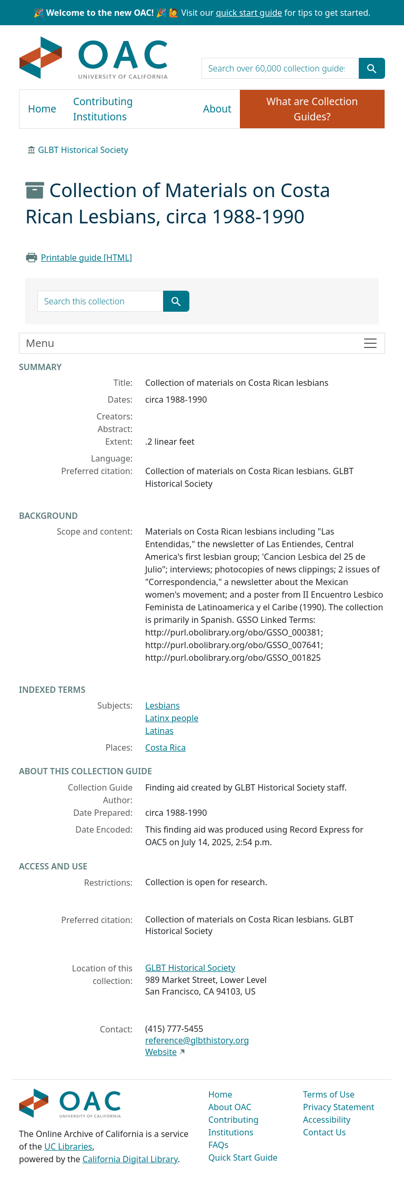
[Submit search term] (372, 68)
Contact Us (324, 1132)
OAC (94, 58)
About (217, 109)
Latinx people (171, 718)
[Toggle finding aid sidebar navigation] (202, 343)
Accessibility (326, 1119)
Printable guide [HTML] (86, 257)
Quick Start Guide (243, 1157)
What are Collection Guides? (312, 109)
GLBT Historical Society (83, 150)
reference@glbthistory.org (197, 1040)
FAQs (218, 1145)
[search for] (280, 68)
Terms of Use (329, 1094)
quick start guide (249, 12)
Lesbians (162, 705)
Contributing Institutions (103, 109)
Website (161, 1052)
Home (42, 109)
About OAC (229, 1107)
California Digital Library (130, 1159)
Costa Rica (165, 747)
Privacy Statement (339, 1107)
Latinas (159, 730)
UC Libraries (68, 1146)
